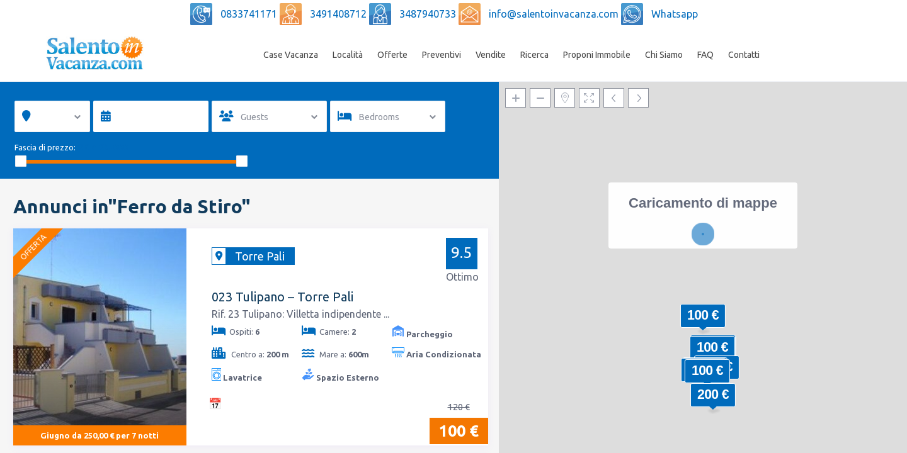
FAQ (705, 55)
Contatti (744, 55)
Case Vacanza (290, 55)
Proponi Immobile (596, 55)
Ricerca (534, 55)
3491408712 (339, 14)
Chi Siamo (664, 55)
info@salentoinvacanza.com (555, 14)
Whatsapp (674, 14)
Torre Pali (260, 256)
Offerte (392, 55)
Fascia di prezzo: (45, 147)
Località (348, 55)
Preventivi (441, 55)
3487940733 (429, 14)
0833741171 (250, 14)
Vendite (491, 55)
